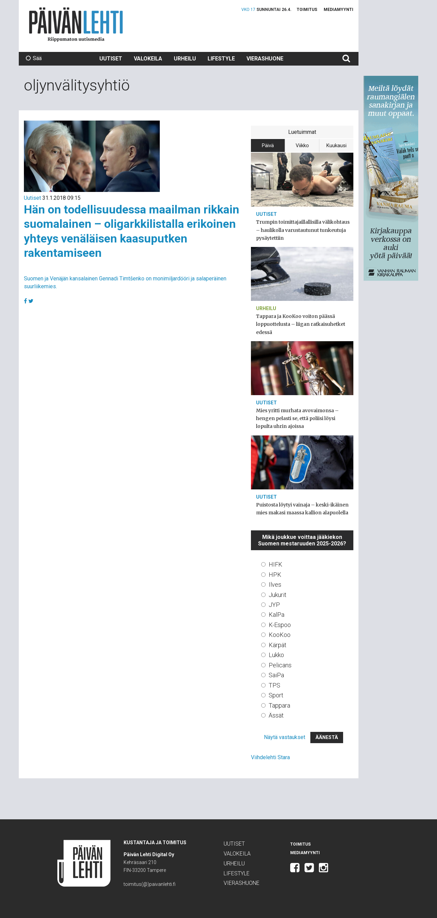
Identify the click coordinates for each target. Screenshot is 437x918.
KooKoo (280, 634)
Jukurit (277, 594)
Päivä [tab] (268, 145)
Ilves (275, 584)
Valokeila (148, 58)
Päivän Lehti (76, 24)
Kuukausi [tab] (336, 145)
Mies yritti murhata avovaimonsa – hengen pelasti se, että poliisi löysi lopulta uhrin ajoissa (297, 418)
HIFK (275, 564)
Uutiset (110, 58)
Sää (34, 58)
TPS (274, 685)
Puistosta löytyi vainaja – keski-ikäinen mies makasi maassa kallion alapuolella (302, 509)
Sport (276, 695)
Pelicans (280, 665)
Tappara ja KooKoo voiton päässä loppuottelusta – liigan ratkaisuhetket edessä (300, 324)
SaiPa (276, 675)
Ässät (276, 715)
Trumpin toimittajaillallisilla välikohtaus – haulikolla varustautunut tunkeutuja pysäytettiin (303, 230)
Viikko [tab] (302, 145)
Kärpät (277, 645)
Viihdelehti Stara (270, 757)
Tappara (279, 705)
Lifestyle (221, 58)
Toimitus (307, 9)
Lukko (276, 654)
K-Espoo (280, 624)
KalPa (276, 614)
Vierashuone (264, 58)
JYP (274, 604)
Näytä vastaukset (284, 737)
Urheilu (185, 58)
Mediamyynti (338, 9)
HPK (275, 574)
